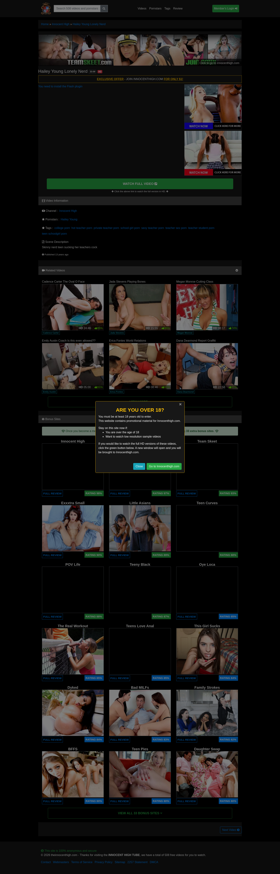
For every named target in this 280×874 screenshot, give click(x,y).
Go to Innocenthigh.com (164, 466)
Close (139, 466)
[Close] (180, 404)
